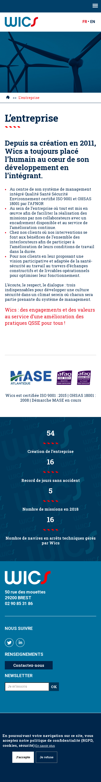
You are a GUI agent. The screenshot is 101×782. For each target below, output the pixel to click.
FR (84, 21)
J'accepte (23, 757)
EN (92, 21)
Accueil (8, 98)
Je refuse (46, 757)
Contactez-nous (28, 665)
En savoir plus (45, 746)
